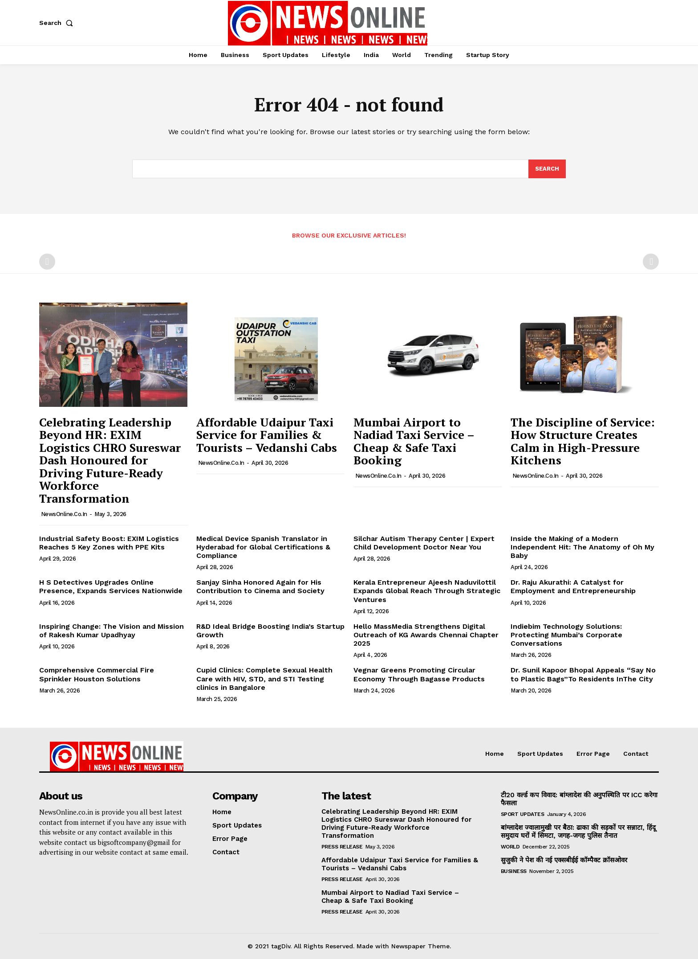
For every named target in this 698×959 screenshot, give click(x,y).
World (510, 847)
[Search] (547, 169)
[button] (58, 22)
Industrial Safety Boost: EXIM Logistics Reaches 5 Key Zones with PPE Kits (109, 542)
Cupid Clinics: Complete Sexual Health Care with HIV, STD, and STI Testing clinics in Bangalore (264, 678)
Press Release (342, 847)
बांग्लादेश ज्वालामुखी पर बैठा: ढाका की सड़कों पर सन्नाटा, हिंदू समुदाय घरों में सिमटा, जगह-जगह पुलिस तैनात (578, 832)
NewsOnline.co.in (64, 514)
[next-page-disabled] (651, 262)
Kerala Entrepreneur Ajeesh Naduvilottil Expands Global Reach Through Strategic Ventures (426, 590)
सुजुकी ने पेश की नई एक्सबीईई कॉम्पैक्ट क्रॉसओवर (564, 860)
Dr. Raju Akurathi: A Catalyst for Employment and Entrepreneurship (573, 586)
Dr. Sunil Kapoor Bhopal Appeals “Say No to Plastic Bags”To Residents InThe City (583, 674)
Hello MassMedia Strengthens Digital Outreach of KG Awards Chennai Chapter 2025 (426, 635)
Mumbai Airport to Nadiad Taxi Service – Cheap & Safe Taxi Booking (414, 441)
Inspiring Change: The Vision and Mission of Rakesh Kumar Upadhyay (111, 630)
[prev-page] (47, 262)
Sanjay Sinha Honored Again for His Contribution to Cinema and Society (260, 586)
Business (514, 871)
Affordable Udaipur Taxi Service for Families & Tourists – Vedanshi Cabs (266, 434)
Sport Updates (522, 814)
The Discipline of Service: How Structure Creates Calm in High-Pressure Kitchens (583, 441)
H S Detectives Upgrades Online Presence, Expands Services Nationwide (111, 586)
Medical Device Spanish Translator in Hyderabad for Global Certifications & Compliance (263, 547)
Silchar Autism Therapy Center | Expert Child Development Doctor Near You (424, 542)
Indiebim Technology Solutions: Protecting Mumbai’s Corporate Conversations (566, 635)
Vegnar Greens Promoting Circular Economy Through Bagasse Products (419, 674)
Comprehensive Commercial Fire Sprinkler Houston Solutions (96, 674)
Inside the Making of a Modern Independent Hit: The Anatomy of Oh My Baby (582, 547)
